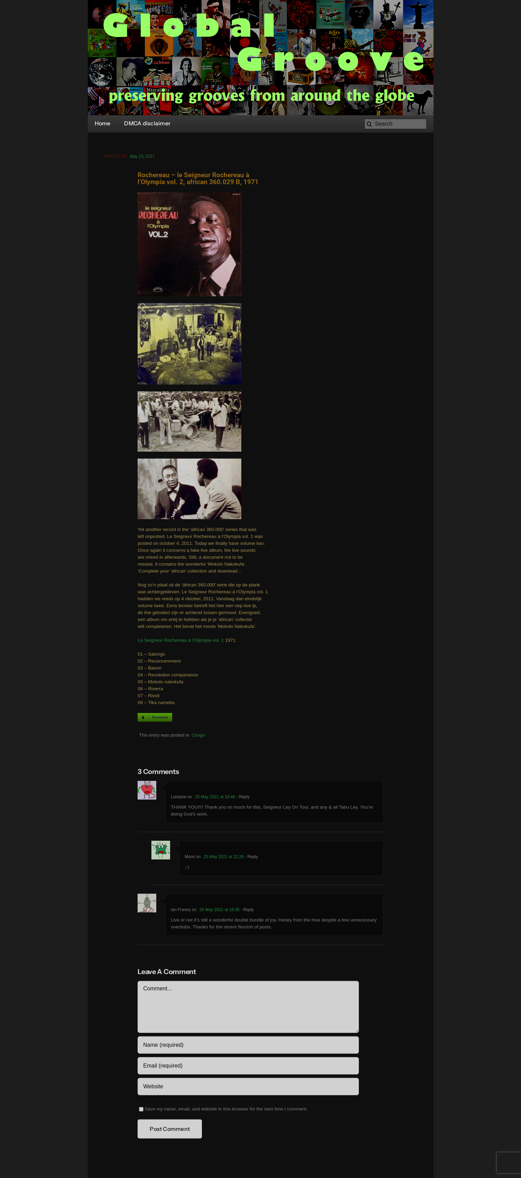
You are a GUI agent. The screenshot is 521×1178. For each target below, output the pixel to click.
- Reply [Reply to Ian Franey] (247, 910)
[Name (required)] (248, 1046)
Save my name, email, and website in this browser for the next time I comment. (226, 1110)
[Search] (395, 124)
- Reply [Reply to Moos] (251, 857)
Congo (198, 736)
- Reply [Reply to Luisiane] (242, 797)
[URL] (248, 1087)
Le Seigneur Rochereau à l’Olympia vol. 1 (181, 641)
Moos (190, 857)
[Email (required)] (248, 1067)
